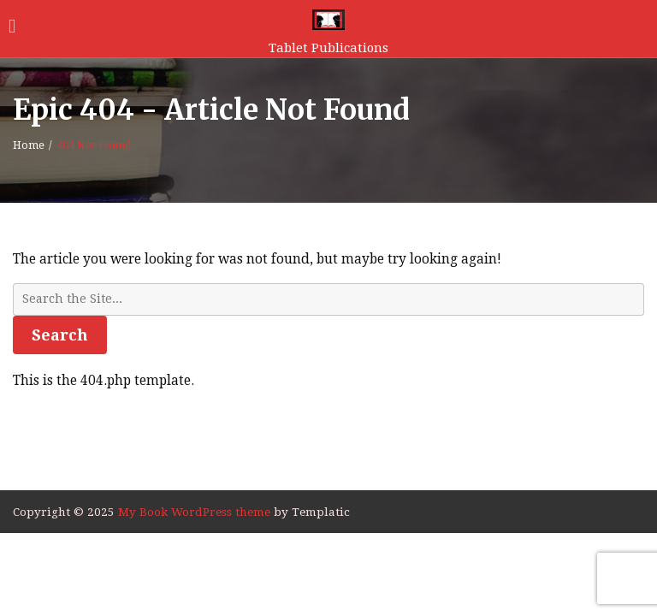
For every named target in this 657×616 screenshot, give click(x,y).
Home (28, 145)
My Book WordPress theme (196, 511)
